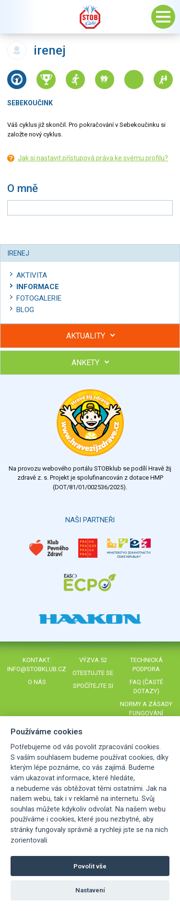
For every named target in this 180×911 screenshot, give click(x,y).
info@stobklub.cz (36, 669)
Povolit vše (90, 866)
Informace (37, 286)
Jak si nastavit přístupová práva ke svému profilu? (93, 158)
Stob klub (90, 17)
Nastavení (90, 890)
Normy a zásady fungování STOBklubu (146, 713)
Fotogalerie (38, 298)
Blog (25, 309)
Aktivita (31, 275)
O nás (37, 682)
